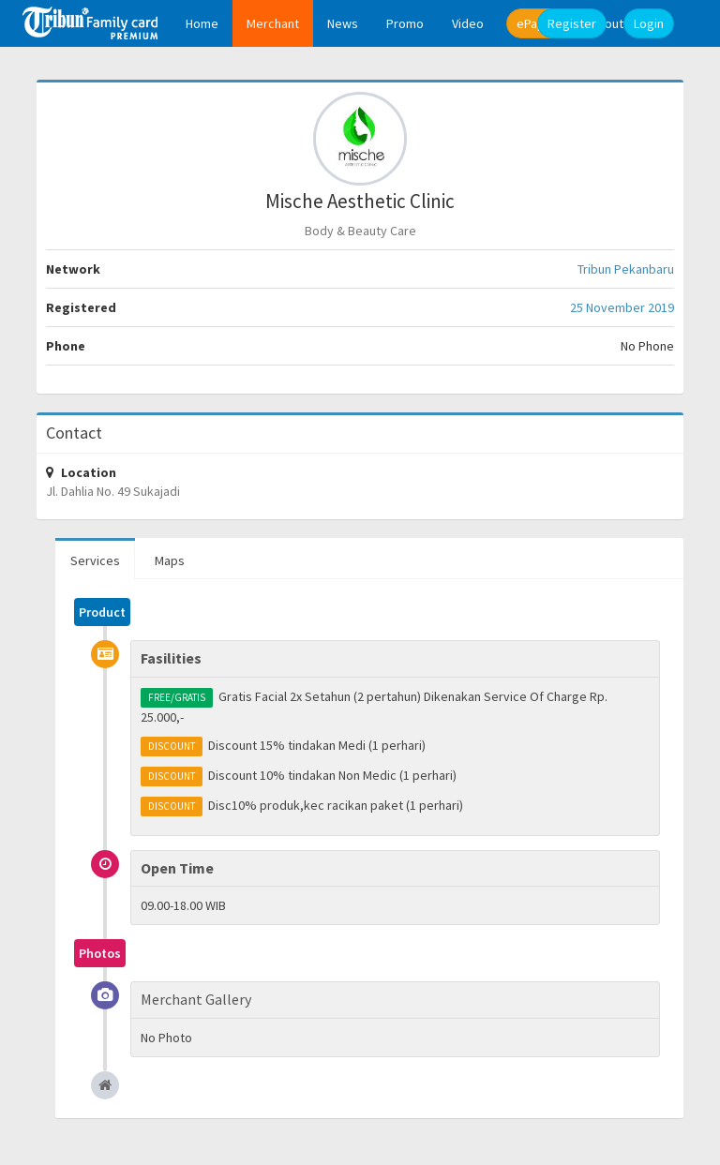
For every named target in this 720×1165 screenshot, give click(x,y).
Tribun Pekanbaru (626, 269)
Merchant (273, 23)
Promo (405, 23)
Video (468, 23)
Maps (170, 560)
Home (202, 23)
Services (95, 560)
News (342, 23)
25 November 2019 (622, 307)
